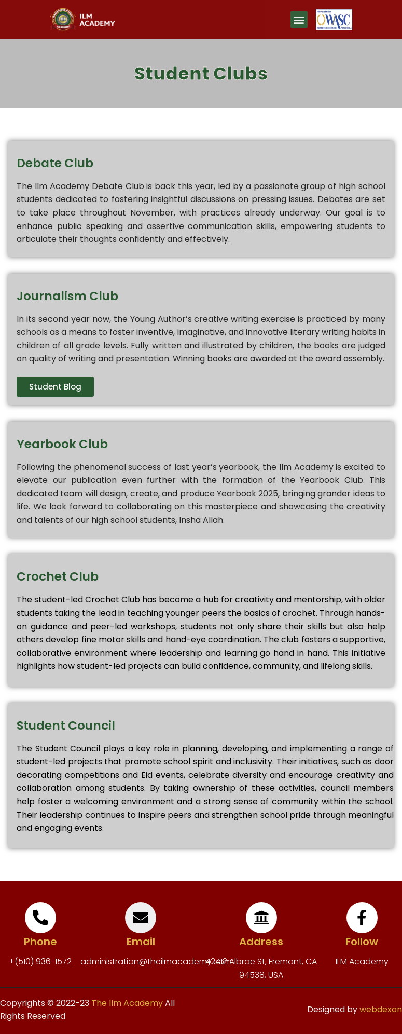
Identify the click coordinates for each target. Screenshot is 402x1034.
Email (141, 941)
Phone (40, 941)
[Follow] (362, 917)
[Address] (261, 917)
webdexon (380, 1009)
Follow (361, 941)
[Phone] (40, 917)
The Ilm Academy (126, 1003)
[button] (299, 19)
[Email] (140, 917)
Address (261, 941)
